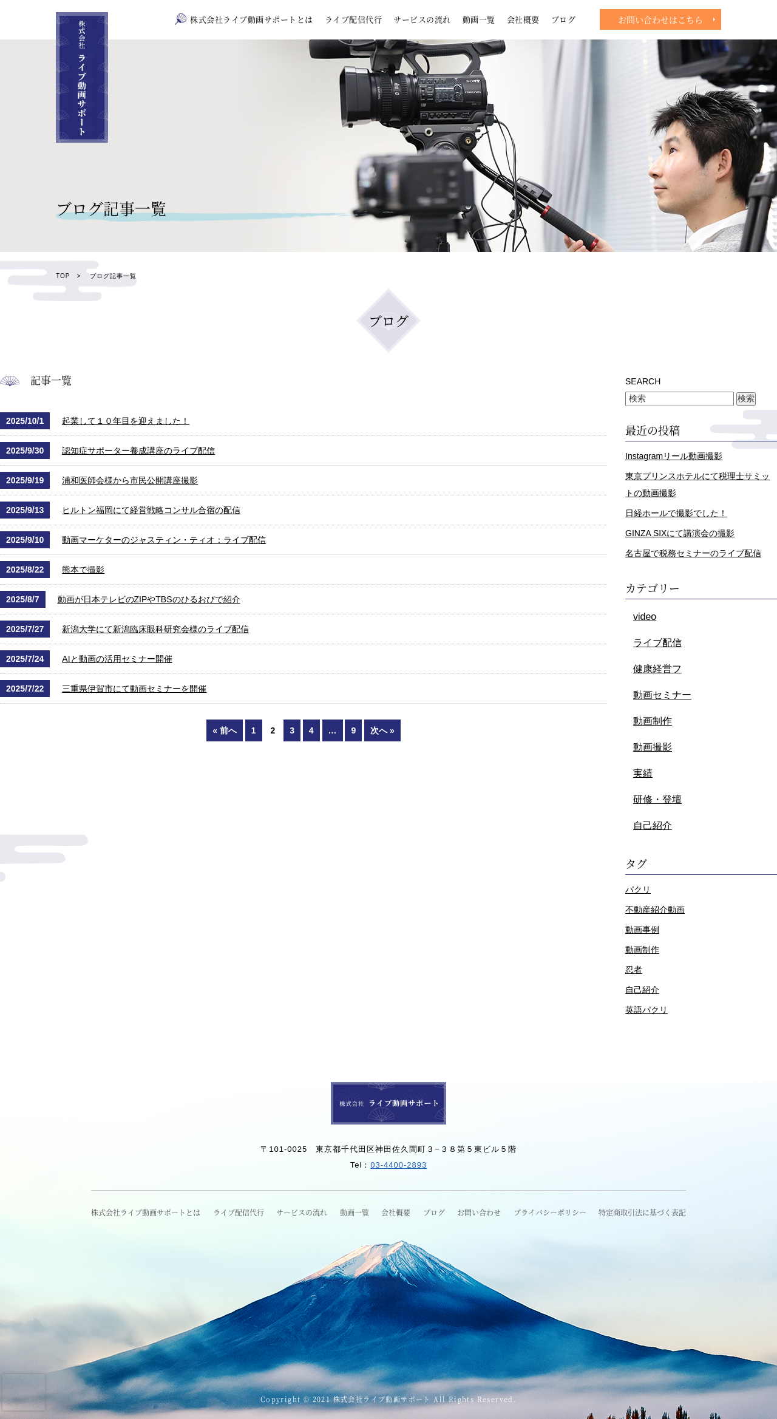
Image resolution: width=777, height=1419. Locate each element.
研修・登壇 (657, 799)
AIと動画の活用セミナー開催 (117, 659)
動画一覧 (479, 19)
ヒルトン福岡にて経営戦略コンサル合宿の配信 (151, 510)
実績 (643, 773)
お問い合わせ (479, 1212)
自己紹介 (652, 825)
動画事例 (642, 929)
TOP (63, 276)
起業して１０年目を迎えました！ (125, 421)
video (644, 616)
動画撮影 (652, 747)
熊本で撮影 (83, 569)
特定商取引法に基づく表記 (642, 1212)
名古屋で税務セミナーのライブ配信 (693, 553)
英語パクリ (646, 1010)
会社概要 (523, 19)
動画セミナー (662, 695)
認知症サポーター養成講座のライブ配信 (138, 450)
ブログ (563, 19)
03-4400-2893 (398, 1164)
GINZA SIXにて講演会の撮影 (680, 533)
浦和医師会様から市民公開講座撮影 (130, 480)
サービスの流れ (422, 19)
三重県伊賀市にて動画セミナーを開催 (134, 688)
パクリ (638, 889)
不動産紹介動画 (655, 909)
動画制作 (652, 721)
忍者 (633, 970)
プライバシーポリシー (550, 1212)
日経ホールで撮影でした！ (676, 513)
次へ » (382, 730)
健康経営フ (657, 669)
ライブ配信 (657, 643)
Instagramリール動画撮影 (673, 456)
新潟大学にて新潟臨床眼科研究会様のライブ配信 (155, 629)
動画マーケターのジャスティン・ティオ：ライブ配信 (164, 540)
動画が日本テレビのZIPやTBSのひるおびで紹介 (149, 599)
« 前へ (224, 730)
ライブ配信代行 (353, 19)
